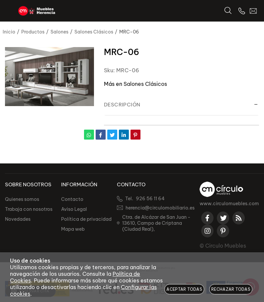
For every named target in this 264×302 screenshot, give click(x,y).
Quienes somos (22, 199)
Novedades (18, 219)
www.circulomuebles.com (229, 204)
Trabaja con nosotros (28, 209)
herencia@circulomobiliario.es (160, 208)
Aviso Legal (74, 209)
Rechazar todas (230, 289)
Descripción (122, 104)
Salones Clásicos (145, 84)
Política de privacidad (86, 219)
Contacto (72, 199)
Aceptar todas (184, 289)
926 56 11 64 (150, 199)
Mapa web (73, 229)
